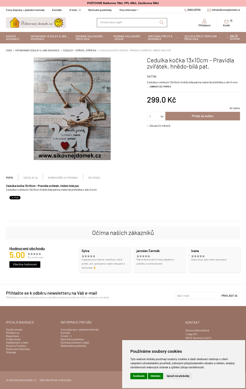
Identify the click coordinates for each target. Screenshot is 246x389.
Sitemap (11, 352)
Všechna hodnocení (25, 264)
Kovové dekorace (13, 38)
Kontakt (57, 10)
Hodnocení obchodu (18, 349)
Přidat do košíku (203, 116)
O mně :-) (74, 10)
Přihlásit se (229, 295)
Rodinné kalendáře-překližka (90, 38)
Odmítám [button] (156, 376)
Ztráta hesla (13, 339)
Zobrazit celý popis (159, 87)
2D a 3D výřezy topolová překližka (200, 38)
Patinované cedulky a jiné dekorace (49, 38)
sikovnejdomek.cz (25, 380)
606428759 (194, 10)
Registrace (12, 336)
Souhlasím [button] (139, 376)
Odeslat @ (30, 177)
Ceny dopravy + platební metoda (25, 10)
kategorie (235, 37)
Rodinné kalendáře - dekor (127, 38)
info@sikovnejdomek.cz (226, 10)
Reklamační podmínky (73, 346)
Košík (228, 23)
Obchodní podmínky (100, 10)
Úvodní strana (14, 329)
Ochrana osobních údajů (75, 342)
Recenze (94, 177)
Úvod (9, 50)
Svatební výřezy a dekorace (160, 38)
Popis (9, 177)
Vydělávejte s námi (17, 342)
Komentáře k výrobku (63, 177)
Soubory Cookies (16, 346)
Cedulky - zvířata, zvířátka (79, 50)
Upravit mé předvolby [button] (178, 376)
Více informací (127, 10)
